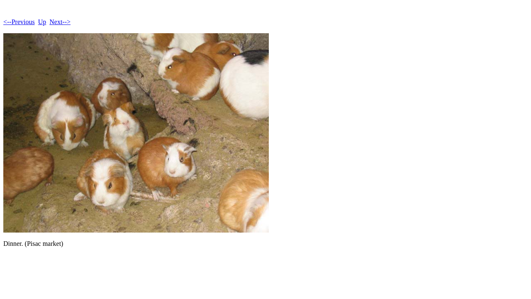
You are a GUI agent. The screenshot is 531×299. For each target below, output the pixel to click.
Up (42, 21)
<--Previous (19, 21)
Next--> (60, 21)
